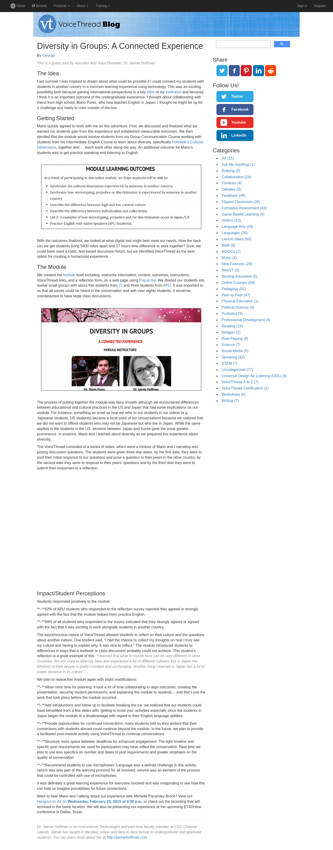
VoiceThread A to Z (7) (240, 382)
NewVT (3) (230, 270)
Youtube (238, 122)
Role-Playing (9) (235, 339)
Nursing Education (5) (239, 276)
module (69, 275)
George (48, 55)
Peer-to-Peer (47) (236, 295)
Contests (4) (232, 183)
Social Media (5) (235, 351)
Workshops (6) (234, 394)
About (82, 6)
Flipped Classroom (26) (241, 202)
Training (102, 6)
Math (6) (228, 245)
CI (120, 285)
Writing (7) (230, 401)
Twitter (237, 96)
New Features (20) (237, 264)
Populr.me (147, 280)
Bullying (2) (231, 171)
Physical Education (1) (240, 301)
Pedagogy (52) (234, 289)
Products (62, 6)
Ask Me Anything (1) (238, 164)
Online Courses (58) (238, 283)
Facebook (240, 109)
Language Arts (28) (237, 227)
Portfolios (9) (232, 314)
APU (167, 285)
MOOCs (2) (231, 252)
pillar (151, 92)
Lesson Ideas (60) (236, 239)
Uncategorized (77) (237, 370)
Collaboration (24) (236, 177)
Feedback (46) (233, 196)
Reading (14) (232, 326)
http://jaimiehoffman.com (127, 837)
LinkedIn (239, 135)
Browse (39, 6)
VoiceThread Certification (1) (245, 388)
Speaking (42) (233, 357)
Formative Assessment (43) (244, 208)
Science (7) (231, 345)
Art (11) (228, 158)
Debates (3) (231, 189)
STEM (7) (229, 363)
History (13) (231, 220)
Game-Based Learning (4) (243, 214)
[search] (243, 44)
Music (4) (229, 258)
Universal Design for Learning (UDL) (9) (254, 376)
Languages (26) (234, 233)
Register (320, 6)
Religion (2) (231, 332)
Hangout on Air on (90, 801)
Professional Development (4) (246, 320)
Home (17, 5)
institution (174, 92)
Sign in (302, 6)
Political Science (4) (238, 307)
